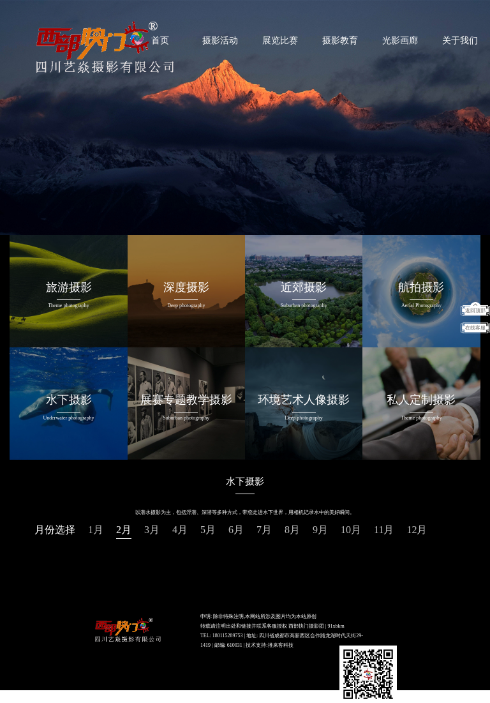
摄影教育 (340, 40)
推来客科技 (280, 645)
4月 (180, 529)
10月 (351, 529)
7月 (264, 529)
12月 (416, 529)
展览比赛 (280, 40)
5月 (208, 529)
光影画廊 (400, 40)
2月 (123, 529)
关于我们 (460, 40)
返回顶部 (475, 311)
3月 (152, 529)
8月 (292, 529)
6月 (236, 529)
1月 (95, 529)
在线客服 (475, 328)
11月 (384, 529)
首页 (160, 40)
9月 (320, 529)
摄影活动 (220, 40)
